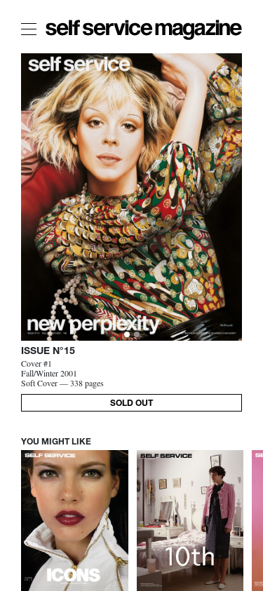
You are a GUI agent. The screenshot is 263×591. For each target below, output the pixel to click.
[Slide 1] (137, 334)
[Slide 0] (127, 334)
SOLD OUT (131, 404)
